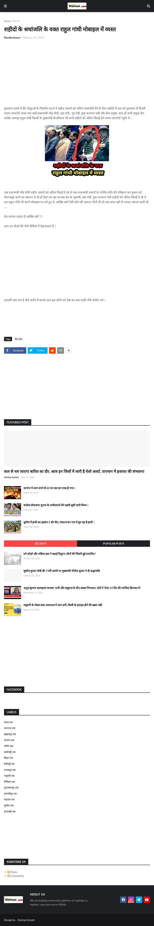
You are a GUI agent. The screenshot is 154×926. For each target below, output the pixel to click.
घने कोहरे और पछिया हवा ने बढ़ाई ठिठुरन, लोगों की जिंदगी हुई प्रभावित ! (59, 553)
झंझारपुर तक (10, 734)
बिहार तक (8, 757)
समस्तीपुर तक (10, 793)
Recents (40, 543)
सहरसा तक (9, 799)
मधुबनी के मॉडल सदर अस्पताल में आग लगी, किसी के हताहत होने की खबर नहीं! (62, 605)
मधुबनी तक (9, 775)
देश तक (16, 21)
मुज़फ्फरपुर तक (11, 787)
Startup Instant (26, 920)
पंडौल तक (8, 746)
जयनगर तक (9, 728)
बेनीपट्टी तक (9, 763)
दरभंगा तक (9, 740)
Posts (12, 872)
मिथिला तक (9, 781)
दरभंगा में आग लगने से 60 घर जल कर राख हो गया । (49, 488)
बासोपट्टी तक (10, 752)
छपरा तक (8, 722)
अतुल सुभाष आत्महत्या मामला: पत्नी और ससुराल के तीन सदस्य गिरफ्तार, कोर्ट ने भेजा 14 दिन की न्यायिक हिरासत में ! (82, 588)
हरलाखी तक (10, 811)
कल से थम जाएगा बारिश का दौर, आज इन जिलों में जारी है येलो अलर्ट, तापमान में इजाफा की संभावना (74, 471)
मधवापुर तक (10, 769)
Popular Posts (113, 543)
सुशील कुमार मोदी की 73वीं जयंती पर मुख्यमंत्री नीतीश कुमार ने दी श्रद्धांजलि (61, 571)
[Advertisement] (77, 73)
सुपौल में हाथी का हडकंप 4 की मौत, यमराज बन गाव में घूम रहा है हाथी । (58, 522)
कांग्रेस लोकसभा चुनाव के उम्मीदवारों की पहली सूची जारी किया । (55, 505)
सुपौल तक (9, 805)
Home (7, 21)
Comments (15, 876)
